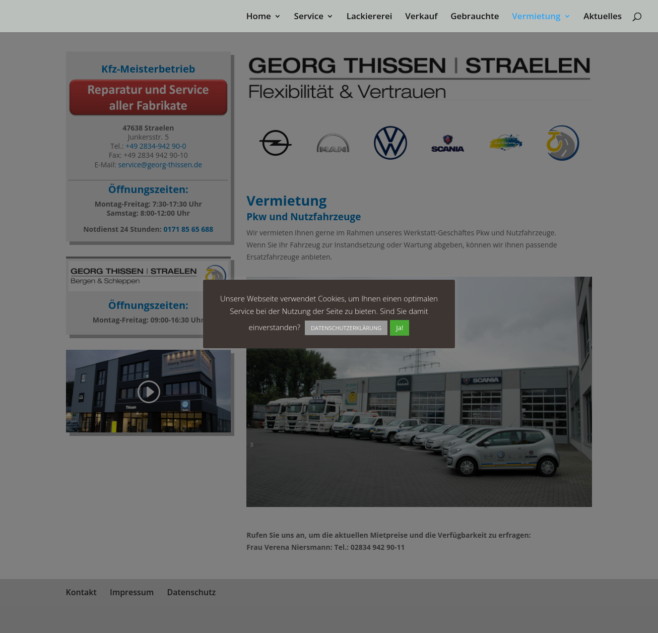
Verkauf (421, 17)
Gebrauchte (474, 17)
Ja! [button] (399, 327)
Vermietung (536, 17)
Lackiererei (369, 17)
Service (309, 17)
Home (258, 17)
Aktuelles (602, 17)
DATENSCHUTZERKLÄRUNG (346, 328)
